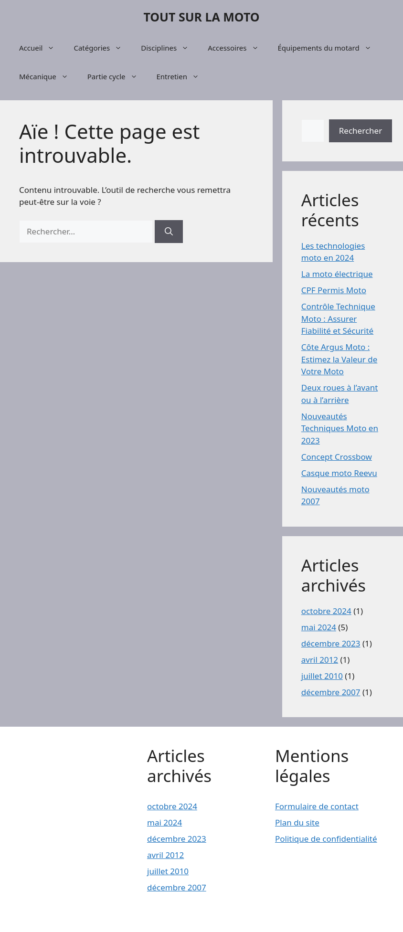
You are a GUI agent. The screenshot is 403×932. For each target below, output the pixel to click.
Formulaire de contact (317, 806)
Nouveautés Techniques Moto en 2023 (339, 428)
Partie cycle (117, 76)
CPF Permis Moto (333, 290)
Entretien (183, 76)
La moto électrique (337, 273)
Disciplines (169, 47)
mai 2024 (318, 627)
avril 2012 (319, 659)
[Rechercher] (169, 231)
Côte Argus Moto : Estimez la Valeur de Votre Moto (339, 359)
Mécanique (48, 76)
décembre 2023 (331, 643)
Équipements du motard (329, 47)
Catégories (102, 47)
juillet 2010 (322, 675)
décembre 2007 (331, 692)
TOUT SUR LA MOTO (201, 17)
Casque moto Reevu (339, 472)
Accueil (41, 47)
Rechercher (360, 130)
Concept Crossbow (336, 456)
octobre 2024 (326, 610)
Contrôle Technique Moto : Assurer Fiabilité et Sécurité (338, 318)
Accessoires (238, 47)
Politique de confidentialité (326, 838)
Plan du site (297, 822)
